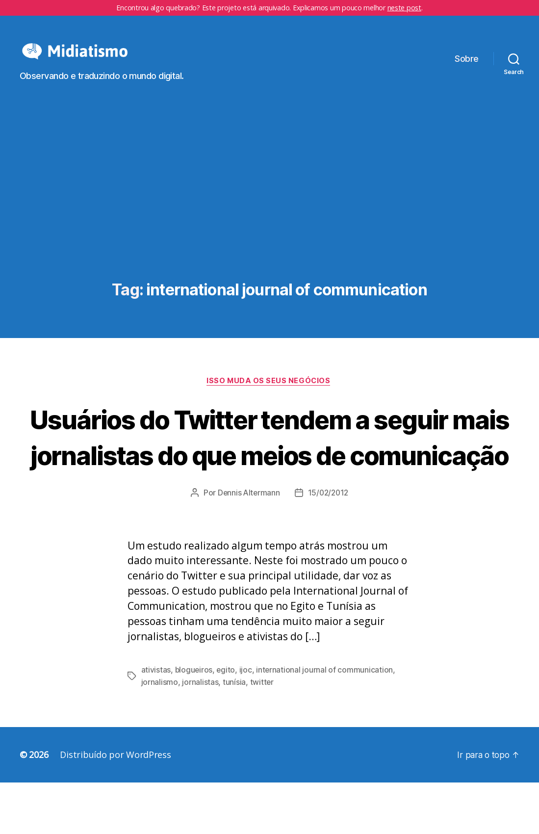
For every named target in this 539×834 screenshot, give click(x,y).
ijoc (246, 722)
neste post (404, 7)
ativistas (156, 722)
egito (226, 722)
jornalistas (200, 733)
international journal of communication (326, 722)
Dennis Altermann (248, 544)
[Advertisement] (269, 222)
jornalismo (159, 733)
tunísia (234, 733)
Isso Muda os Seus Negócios (269, 396)
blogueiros (194, 722)
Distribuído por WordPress (115, 806)
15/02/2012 (329, 544)
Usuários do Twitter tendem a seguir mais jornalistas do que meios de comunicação (269, 469)
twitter (262, 733)
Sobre (467, 66)
